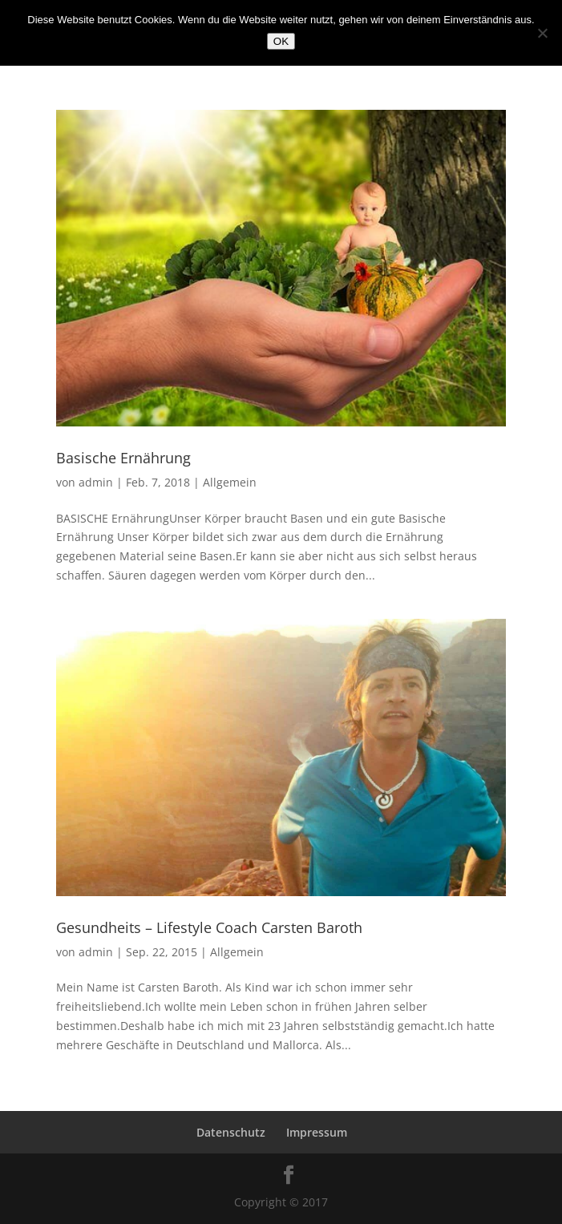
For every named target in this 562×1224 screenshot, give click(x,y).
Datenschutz (230, 1132)
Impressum (316, 1132)
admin (96, 482)
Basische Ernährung (123, 457)
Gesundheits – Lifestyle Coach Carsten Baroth (209, 927)
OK (281, 41)
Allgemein (230, 482)
